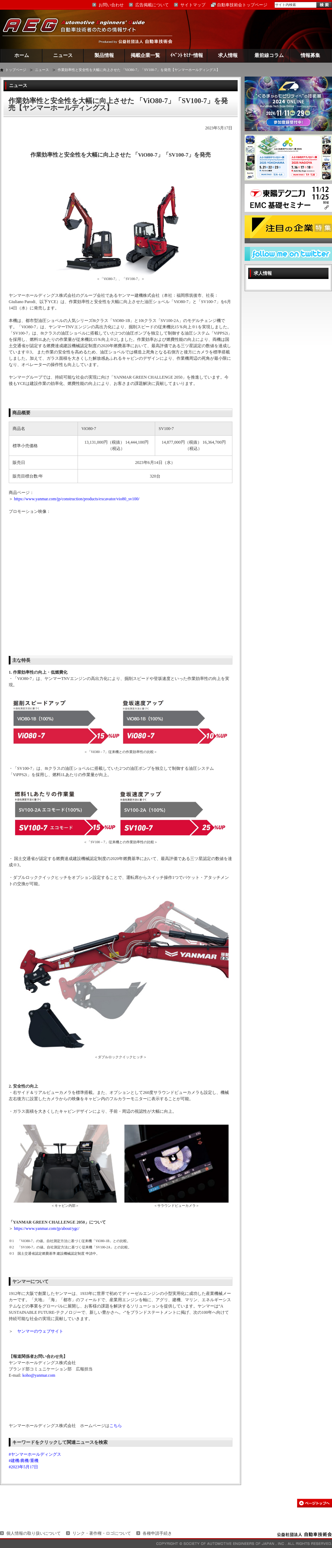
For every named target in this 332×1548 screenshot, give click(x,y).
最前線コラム (269, 55)
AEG (78, 29)
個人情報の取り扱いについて (33, 1533)
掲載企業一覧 (145, 55)
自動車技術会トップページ (242, 4)
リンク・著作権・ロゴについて (101, 1533)
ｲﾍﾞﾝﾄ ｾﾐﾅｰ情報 (186, 55)
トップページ (15, 70)
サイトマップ (192, 4)
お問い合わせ (111, 4)
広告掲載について (152, 4)
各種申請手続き (157, 1533)
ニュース (63, 55)
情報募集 (310, 55)
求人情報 (228, 55)
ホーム (21, 55)
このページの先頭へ (314, 1503)
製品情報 (104, 55)
